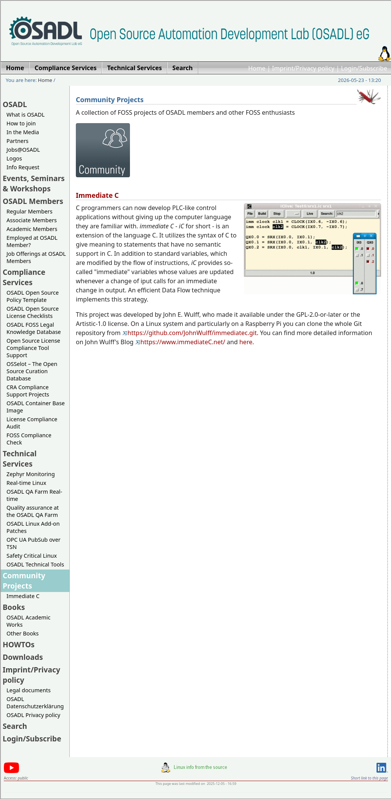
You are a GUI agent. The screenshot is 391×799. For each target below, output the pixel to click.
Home (257, 68)
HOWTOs (19, 644)
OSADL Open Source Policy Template (32, 296)
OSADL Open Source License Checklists (32, 312)
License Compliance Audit (31, 423)
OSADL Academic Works (28, 621)
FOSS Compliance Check (28, 439)
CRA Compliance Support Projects (27, 390)
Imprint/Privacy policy (303, 68)
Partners (17, 140)
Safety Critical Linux (31, 555)
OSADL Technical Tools (35, 564)
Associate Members (31, 220)
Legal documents (28, 690)
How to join (21, 123)
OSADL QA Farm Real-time (34, 495)
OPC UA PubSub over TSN (33, 543)
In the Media (22, 132)
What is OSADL (25, 114)
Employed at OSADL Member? (32, 241)
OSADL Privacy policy (33, 715)
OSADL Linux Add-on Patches (33, 527)
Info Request (22, 167)
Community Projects (24, 580)
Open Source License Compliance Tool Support (33, 348)
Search (15, 726)
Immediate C (23, 596)
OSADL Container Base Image (35, 407)
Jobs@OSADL (23, 149)
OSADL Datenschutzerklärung (35, 702)
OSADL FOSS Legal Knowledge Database (33, 328)
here (245, 342)
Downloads (23, 657)
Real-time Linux (26, 482)
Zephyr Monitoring (30, 474)
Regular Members (29, 211)
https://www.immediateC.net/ (180, 342)
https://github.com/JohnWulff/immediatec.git (189, 333)
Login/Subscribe (364, 68)
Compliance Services (24, 277)
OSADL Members (33, 201)
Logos (14, 158)
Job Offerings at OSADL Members (36, 257)
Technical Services (20, 458)
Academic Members (31, 229)
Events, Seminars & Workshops (34, 183)
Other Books (22, 633)
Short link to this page (369, 778)
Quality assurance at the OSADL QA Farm (32, 511)
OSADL (15, 104)
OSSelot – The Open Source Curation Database (31, 371)
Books (14, 607)
